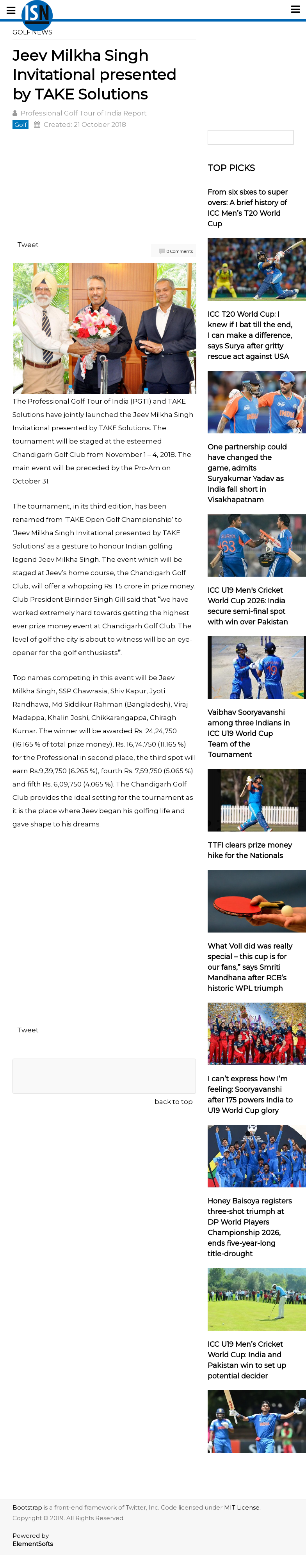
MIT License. (242, 1507)
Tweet (28, 245)
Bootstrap (27, 1507)
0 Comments (180, 251)
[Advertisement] (104, 186)
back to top (174, 1102)
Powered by (32, 1540)
